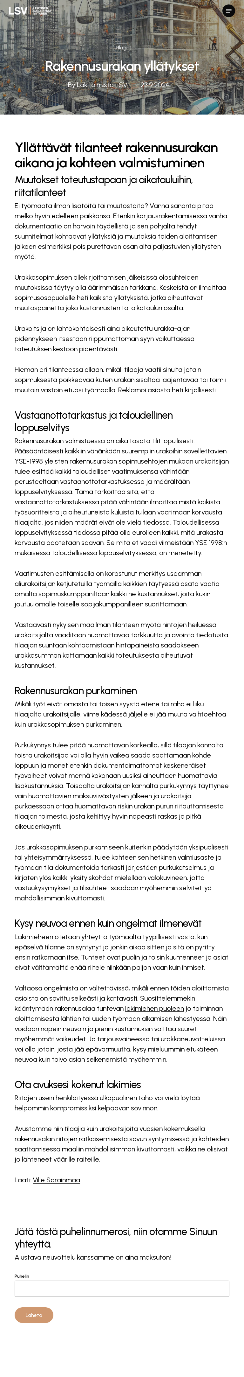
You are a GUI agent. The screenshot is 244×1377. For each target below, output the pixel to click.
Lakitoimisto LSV (102, 84)
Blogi (121, 48)
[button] (228, 11)
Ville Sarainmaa (56, 1180)
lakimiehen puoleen (154, 1008)
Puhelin (122, 1285)
